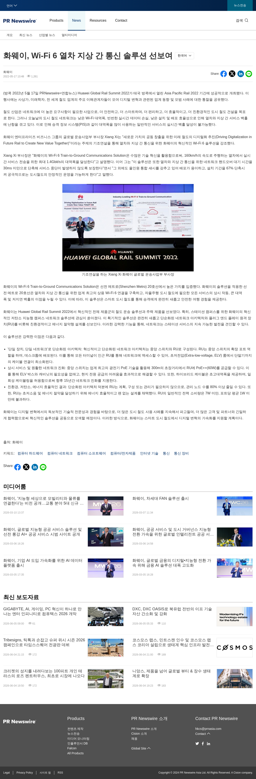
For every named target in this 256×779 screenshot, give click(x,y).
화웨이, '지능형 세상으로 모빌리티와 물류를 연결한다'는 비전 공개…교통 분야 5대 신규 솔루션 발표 (43, 501)
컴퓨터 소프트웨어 (91, 453)
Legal (6, 772)
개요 (10, 35)
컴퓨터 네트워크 (60, 453)
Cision (237, 772)
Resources (98, 20)
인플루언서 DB (77, 743)
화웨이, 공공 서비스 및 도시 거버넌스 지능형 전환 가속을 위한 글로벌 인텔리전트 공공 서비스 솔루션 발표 (173, 532)
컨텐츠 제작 (75, 728)
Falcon (72, 748)
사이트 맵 (45, 772)
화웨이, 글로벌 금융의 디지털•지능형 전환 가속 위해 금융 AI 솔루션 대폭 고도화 (171, 562)
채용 (134, 738)
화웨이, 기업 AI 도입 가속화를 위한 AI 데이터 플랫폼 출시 (42, 562)
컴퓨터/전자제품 (123, 453)
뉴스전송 (240, 5)
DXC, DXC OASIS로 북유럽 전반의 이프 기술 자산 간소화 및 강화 (172, 611)
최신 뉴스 (25, 35)
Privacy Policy (24, 772)
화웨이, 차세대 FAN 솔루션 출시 (160, 498)
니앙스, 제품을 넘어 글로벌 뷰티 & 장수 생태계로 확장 (171, 673)
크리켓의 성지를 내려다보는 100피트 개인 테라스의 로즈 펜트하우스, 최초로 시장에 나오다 (44, 673)
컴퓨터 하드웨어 (30, 453)
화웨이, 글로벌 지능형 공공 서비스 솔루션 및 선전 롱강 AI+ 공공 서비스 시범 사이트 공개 (42, 531)
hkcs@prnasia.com (208, 728)
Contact (121, 20)
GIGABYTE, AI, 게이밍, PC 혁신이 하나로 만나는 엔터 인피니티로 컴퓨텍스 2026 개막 (42, 611)
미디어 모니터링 (78, 738)
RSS (60, 772)
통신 (166, 453)
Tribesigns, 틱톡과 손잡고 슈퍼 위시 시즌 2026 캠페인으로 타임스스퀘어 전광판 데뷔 (44, 642)
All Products (75, 753)
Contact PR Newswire (216, 718)
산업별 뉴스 (47, 35)
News (76, 20)
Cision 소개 (139, 733)
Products (56, 20)
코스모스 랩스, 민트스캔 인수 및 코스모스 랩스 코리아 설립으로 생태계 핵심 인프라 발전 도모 (171, 642)
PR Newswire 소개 (149, 718)
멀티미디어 (69, 35)
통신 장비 (181, 453)
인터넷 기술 (149, 453)
